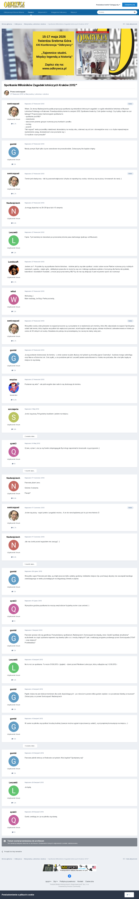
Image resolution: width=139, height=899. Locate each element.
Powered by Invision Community (69, 886)
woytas (13, 379)
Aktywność (42, 12)
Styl (55, 881)
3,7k (13, 282)
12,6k (14, 400)
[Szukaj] (109, 12)
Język (48, 881)
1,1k (14, 164)
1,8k (13, 429)
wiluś (13, 291)
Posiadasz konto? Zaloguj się (108, 5)
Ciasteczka (89, 881)
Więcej (74, 12)
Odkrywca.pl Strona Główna (14, 12)
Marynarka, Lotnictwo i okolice (37, 94)
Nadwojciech (13, 203)
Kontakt (80, 881)
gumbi (13, 144)
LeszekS (13, 232)
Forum (31, 13)
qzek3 (13, 443)
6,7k (13, 124)
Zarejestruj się (130, 5)
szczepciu (13, 409)
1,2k (13, 252)
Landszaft (13, 262)
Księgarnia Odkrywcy (59, 12)
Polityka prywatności (67, 881)
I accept (130, 895)
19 (13, 464)
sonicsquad (20, 92)
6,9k (13, 223)
